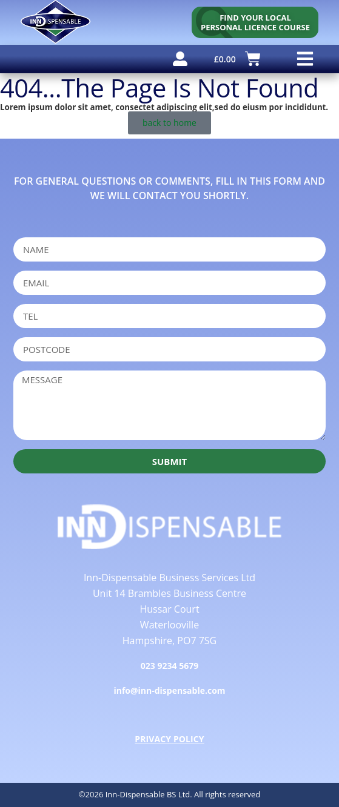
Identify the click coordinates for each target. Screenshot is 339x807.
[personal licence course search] (255, 22)
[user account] (180, 58)
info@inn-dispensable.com (169, 690)
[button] (304, 59)
